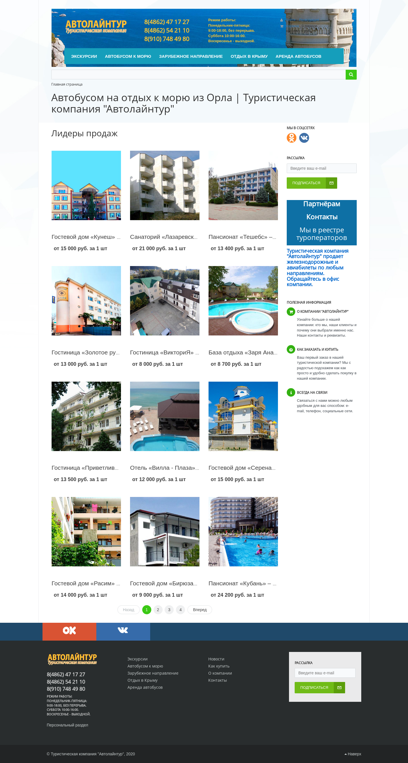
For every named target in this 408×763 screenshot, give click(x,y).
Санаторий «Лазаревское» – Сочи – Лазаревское (198, 236)
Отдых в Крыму (143, 680)
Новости (216, 659)
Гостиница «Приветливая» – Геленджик (106, 467)
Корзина (292, 26)
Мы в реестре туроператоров (321, 233)
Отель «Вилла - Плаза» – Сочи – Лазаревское (194, 467)
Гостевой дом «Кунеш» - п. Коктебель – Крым (114, 236)
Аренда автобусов (145, 687)
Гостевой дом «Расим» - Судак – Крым (105, 583)
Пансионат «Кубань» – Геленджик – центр (266, 583)
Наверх (353, 754)
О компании (220, 673)
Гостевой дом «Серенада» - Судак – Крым (267, 467)
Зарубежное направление (153, 673)
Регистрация (309, 20)
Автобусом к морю (145, 666)
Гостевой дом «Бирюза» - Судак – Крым (185, 583)
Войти (291, 20)
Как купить (219, 666)
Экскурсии (138, 659)
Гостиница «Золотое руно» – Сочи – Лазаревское (120, 352)
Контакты (217, 680)
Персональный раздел (67, 725)
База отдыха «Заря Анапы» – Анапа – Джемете (274, 352)
